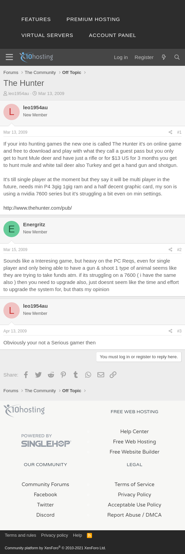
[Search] (177, 57)
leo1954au (18, 93)
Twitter (45, 505)
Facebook (45, 495)
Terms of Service (134, 484)
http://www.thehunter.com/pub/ (37, 208)
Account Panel (112, 35)
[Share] (170, 132)
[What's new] (163, 57)
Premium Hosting (93, 19)
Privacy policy (54, 535)
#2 (179, 249)
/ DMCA (152, 515)
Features (36, 19)
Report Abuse (124, 515)
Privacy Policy (134, 495)
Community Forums (45, 484)
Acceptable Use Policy (134, 505)
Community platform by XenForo (55, 548)
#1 (179, 132)
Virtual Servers (47, 35)
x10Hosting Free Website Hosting (24, 411)
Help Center (134, 431)
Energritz (34, 224)
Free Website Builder (135, 452)
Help (77, 535)
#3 (179, 331)
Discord (45, 515)
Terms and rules (20, 535)
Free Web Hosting (134, 442)
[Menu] (9, 57)
